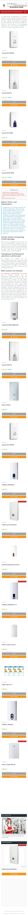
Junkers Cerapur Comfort (9, 644)
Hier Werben (22, 913)
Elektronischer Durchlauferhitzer (11, 12)
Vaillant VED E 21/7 (7, 684)
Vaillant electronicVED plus (9, 525)
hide (17, 190)
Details (14, 62)
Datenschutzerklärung (13, 913)
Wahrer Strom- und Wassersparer (10, 192)
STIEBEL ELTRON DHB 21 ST (9, 605)
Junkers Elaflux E (6, 405)
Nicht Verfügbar (14, 65)
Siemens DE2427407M (8, 173)
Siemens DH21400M (7, 133)
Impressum (5, 913)
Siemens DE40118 (7, 93)
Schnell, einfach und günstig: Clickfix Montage (13, 194)
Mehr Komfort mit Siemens (8, 198)
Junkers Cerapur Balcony (8, 764)
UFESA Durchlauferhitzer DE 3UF (10, 565)
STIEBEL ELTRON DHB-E (8, 485)
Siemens (25, 16)
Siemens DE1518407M (8, 53)
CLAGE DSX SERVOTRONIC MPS (10, 325)
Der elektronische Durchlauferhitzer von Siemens (14, 273)
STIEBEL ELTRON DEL (7, 724)
